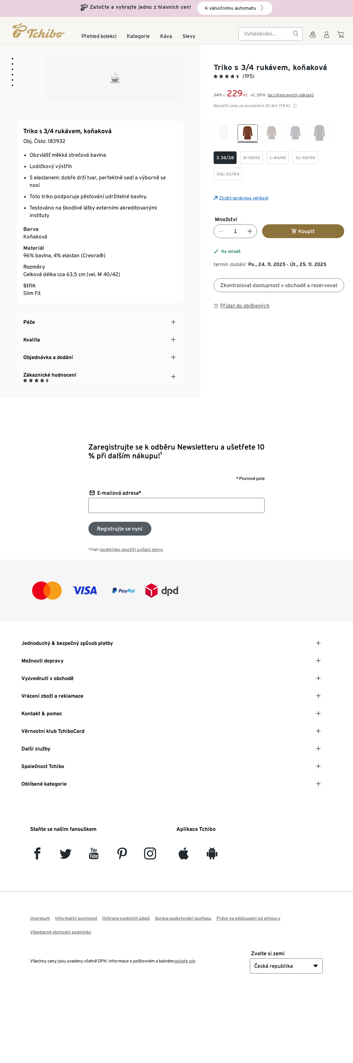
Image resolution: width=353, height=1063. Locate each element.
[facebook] (37, 925)
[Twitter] (66, 925)
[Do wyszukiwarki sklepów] (313, 38)
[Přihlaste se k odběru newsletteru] (119, 598)
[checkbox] (224, 133)
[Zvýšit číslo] (250, 231)
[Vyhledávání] (296, 34)
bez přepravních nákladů (291, 95)
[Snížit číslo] (221, 231)
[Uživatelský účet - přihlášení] (326, 38)
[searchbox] (265, 34)
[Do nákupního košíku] (341, 38)
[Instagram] (150, 925)
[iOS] (183, 925)
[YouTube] (94, 925)
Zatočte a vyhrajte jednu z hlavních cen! (140, 7)
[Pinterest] (122, 925)
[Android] (212, 925)
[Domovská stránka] (39, 30)
